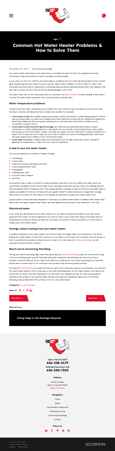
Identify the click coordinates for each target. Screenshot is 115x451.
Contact (57, 419)
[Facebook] (52, 430)
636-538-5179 (57, 363)
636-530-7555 (58, 370)
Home (57, 399)
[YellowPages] (68, 430)
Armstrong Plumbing (83, 240)
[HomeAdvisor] (57, 430)
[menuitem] (12, 447)
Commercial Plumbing (57, 415)
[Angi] (63, 430)
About (57, 403)
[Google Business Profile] (46, 430)
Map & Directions (57, 388)
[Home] (57, 15)
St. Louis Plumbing (27, 285)
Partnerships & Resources (57, 407)
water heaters (71, 94)
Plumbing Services (57, 411)
